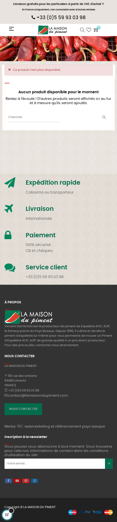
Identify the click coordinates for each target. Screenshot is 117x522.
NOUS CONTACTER (23, 409)
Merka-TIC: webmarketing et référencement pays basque (54, 426)
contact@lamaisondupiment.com (38, 395)
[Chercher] (34, 117)
